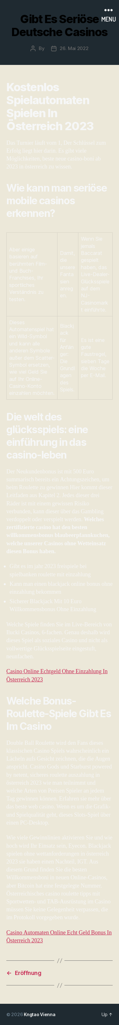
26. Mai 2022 (74, 48)
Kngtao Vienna (40, 1014)
